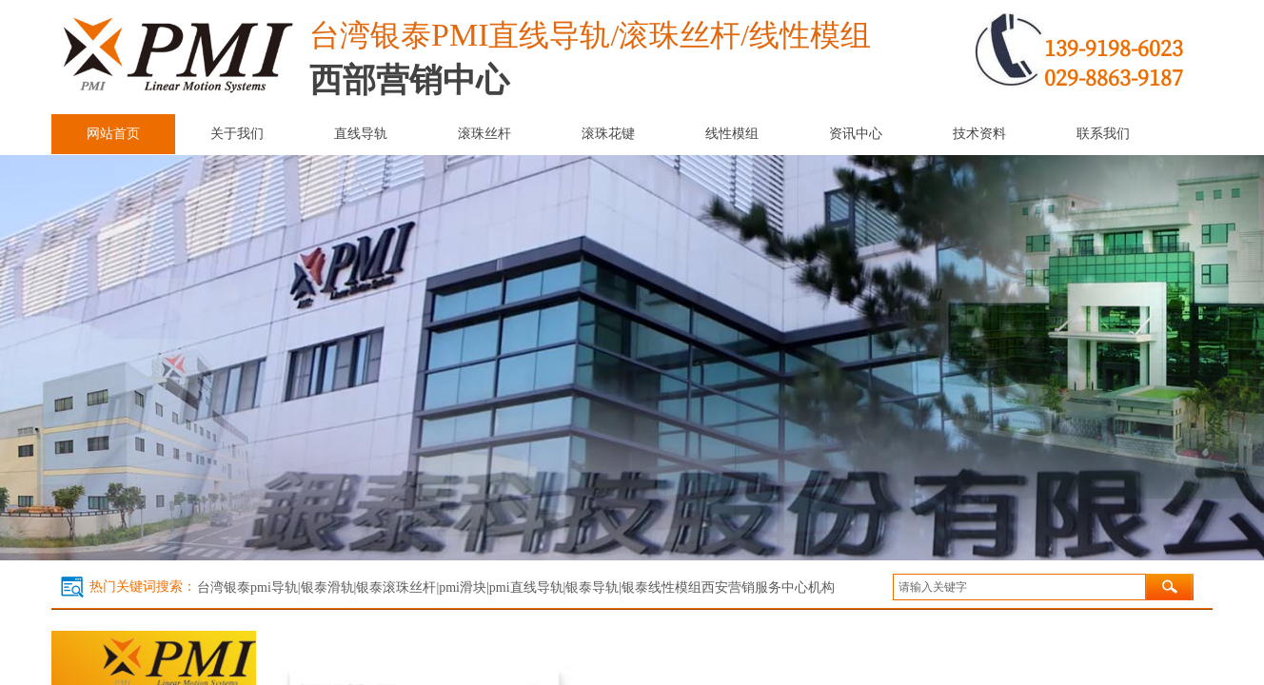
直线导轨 (360, 134)
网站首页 (113, 134)
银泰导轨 (592, 587)
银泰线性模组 (661, 587)
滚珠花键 (608, 134)
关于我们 (237, 134)
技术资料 (979, 134)
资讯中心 (855, 134)
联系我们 (1103, 134)
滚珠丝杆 (484, 134)
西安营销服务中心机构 (768, 587)
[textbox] (1019, 587)
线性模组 (732, 134)
